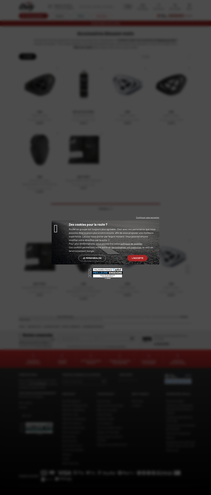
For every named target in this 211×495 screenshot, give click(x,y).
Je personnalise (92, 258)
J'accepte (137, 258)
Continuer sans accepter (147, 217)
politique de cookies (131, 243)
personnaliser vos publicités (126, 247)
